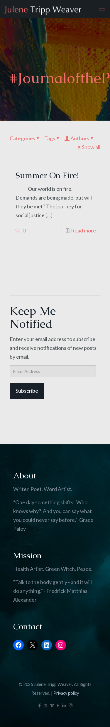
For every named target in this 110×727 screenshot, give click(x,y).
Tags (52, 138)
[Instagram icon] (70, 705)
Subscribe (27, 390)
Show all (88, 147)
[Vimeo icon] (52, 705)
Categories (25, 138)
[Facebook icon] (40, 705)
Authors (79, 138)
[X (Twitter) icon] (46, 705)
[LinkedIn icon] (64, 705)
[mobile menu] (102, 9)
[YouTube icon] (58, 705)
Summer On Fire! (47, 175)
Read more (83, 230)
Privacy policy (66, 693)
